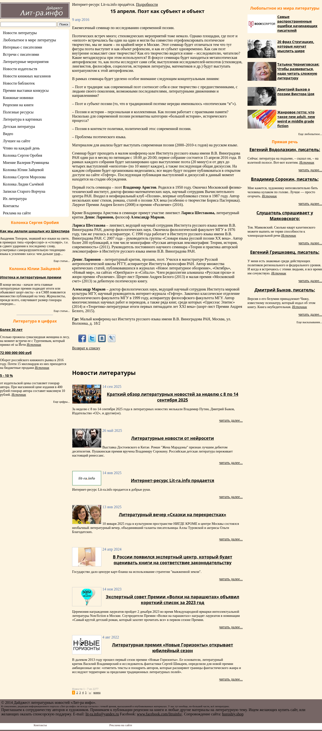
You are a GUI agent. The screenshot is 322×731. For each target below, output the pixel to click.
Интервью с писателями (22, 47)
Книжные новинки (18, 98)
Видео (8, 134)
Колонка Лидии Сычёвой (23, 184)
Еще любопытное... (310, 134)
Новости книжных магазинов (27, 76)
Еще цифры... (61, 401)
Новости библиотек (19, 83)
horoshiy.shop (232, 714)
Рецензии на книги (18, 105)
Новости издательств (20, 69)
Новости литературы (20, 33)
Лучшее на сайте (16, 141)
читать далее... (231, 420)
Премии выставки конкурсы (26, 90)
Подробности (147, 4)
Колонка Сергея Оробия (22, 155)
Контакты (11, 206)
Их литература (15, 199)
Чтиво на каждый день (21, 148)
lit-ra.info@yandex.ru (102, 714)
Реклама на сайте (17, 213)
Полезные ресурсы (18, 112)
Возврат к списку (86, 348)
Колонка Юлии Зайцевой (23, 170)
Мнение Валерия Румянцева (26, 163)
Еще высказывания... (309, 322)
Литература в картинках (22, 119)
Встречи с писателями (21, 54)
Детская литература (19, 126)
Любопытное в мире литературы (29, 40)
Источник (34, 345)
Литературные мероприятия (26, 62)
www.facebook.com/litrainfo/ (159, 714)
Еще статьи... (62, 261)
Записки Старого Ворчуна (24, 191)
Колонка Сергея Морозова (24, 177)
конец (96, 692)
